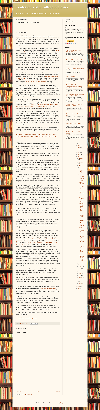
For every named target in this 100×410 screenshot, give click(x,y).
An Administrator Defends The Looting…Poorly (81, 249)
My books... (81, 203)
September (81, 263)
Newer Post (18, 391)
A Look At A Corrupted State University (75, 68)
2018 (79, 150)
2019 (79, 147)
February (81, 279)
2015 (79, 156)
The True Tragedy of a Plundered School (81, 208)
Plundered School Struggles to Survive (81, 214)
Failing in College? (70, 76)
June (80, 271)
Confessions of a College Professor (42, 7)
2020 (79, 145)
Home (38, 391)
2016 (79, 154)
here (68, 27)
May (80, 273)
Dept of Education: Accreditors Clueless (81, 186)
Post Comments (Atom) (27, 394)
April (80, 275)
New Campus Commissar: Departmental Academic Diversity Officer (75, 95)
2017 (79, 152)
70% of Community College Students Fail (81, 230)
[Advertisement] (38, 379)
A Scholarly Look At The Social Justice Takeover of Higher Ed (75, 105)
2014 (79, 286)
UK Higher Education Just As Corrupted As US (81, 257)
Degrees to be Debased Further (81, 193)
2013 (79, 288)
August (80, 266)
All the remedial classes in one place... (74, 123)
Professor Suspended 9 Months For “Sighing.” (81, 222)
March (80, 277)
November (81, 162)
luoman (52, 402)
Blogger (62, 402)
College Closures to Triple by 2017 (81, 199)
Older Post (57, 391)
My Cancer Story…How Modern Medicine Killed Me (73, 51)
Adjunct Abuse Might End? (80, 170)
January (80, 283)
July (80, 268)
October (80, 165)
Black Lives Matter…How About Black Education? (81, 239)
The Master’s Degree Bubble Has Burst (75, 59)
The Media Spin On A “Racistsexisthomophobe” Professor (74, 85)
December (81, 158)
